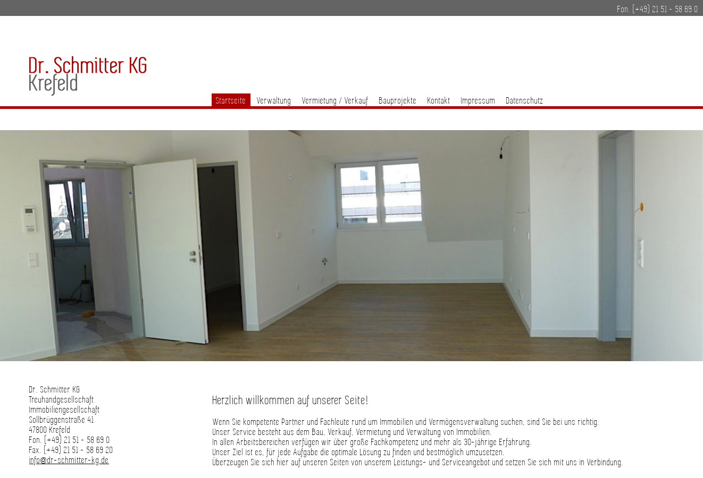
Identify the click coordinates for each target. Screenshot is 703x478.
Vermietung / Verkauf (335, 101)
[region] (351, 249)
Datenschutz (524, 101)
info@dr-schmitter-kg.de (69, 461)
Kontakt (439, 101)
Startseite (231, 101)
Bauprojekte (398, 101)
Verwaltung (274, 101)
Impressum (478, 101)
